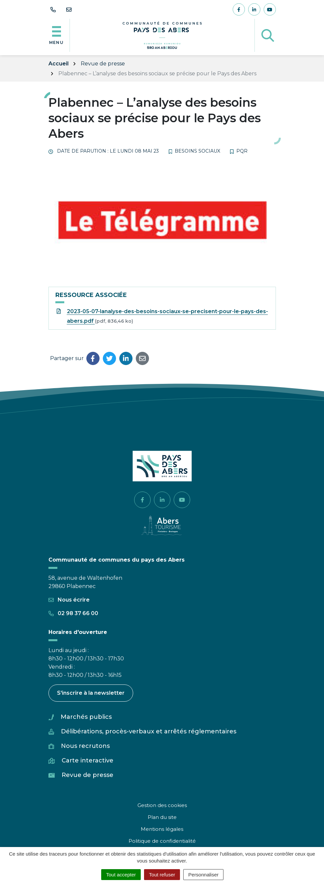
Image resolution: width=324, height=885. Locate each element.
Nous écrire (69, 600)
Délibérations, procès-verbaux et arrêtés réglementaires (148, 731)
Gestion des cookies (162, 805)
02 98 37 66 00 (73, 613)
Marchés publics (86, 716)
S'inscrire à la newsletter (91, 693)
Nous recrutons (85, 746)
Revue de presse (87, 775)
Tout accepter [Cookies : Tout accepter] (121, 874)
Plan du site (162, 817)
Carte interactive (87, 760)
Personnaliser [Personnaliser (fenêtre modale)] (203, 874)
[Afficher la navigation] (57, 35)
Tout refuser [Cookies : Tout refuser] (162, 874)
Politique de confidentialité (162, 841)
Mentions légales (162, 829)
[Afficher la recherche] (267, 35)
